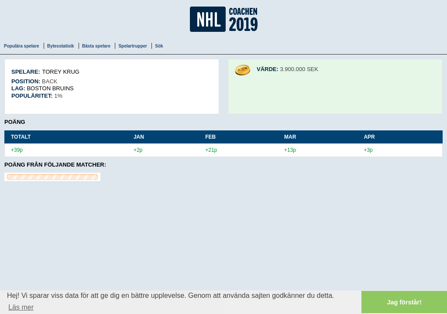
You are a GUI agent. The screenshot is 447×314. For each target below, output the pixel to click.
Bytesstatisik (60, 46)
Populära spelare (21, 46)
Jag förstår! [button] (404, 302)
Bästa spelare (96, 46)
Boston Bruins (50, 88)
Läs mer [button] (21, 307)
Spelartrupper (132, 46)
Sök (159, 46)
